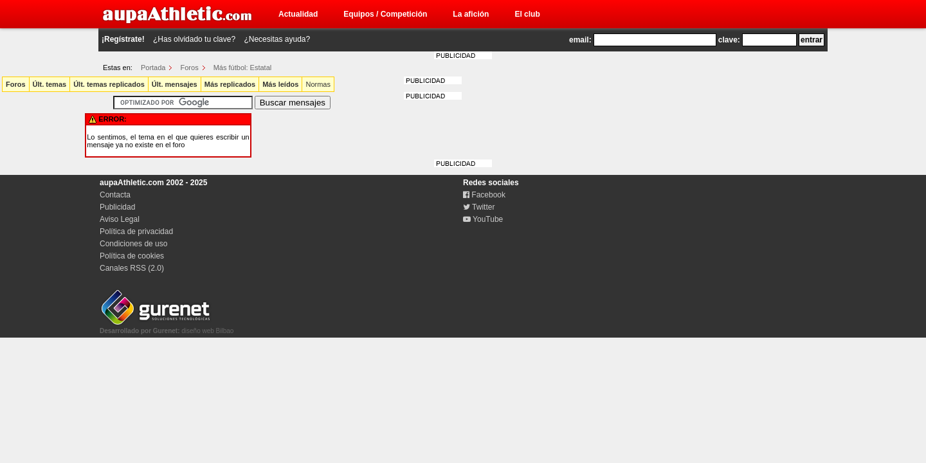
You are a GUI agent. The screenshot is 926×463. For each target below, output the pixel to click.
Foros (190, 67)
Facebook (484, 194)
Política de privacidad (136, 231)
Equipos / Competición (385, 14)
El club (527, 14)
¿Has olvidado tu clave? (194, 39)
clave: (729, 39)
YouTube (483, 219)
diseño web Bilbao (166, 327)
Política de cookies (132, 255)
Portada (153, 67)
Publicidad (117, 207)
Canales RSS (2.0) (132, 268)
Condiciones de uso (133, 243)
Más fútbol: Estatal (242, 67)
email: (580, 39)
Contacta (115, 194)
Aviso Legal (120, 219)
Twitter (479, 207)
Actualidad (298, 14)
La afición (471, 14)
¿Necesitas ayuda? (277, 39)
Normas (318, 84)
